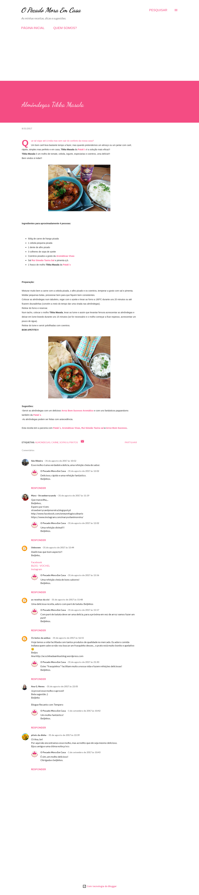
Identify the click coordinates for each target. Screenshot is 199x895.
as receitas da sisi (40, 599)
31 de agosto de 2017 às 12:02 (83, 471)
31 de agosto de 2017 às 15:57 (83, 610)
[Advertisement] (99, 59)
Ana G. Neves (38, 686)
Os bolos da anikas (41, 638)
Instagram (36, 569)
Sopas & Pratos (69, 442)
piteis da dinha (38, 735)
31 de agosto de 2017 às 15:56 (83, 575)
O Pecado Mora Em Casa (51, 10)
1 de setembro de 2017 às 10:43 (84, 752)
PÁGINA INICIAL (32, 28)
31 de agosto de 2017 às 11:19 (73, 495)
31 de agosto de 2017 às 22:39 (64, 735)
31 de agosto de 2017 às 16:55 (68, 638)
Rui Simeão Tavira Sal (43, 260)
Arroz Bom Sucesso (116, 428)
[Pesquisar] (158, 10)
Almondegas (42, 442)
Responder (38, 487)
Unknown (36, 547)
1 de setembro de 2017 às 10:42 (84, 710)
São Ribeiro (37, 460)
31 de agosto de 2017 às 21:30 (83, 662)
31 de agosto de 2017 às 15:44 (58, 547)
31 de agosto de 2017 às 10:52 (60, 460)
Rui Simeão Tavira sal (92, 428)
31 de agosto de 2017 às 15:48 (67, 599)
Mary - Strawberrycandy (43, 495)
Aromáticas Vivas (65, 256)
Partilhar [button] (131, 442)
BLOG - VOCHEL (40, 565)
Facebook (36, 562)
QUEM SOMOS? (65, 28)
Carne (55, 442)
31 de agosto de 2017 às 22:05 (62, 686)
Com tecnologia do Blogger (100, 886)
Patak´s (67, 264)
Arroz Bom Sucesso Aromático (78, 410)
